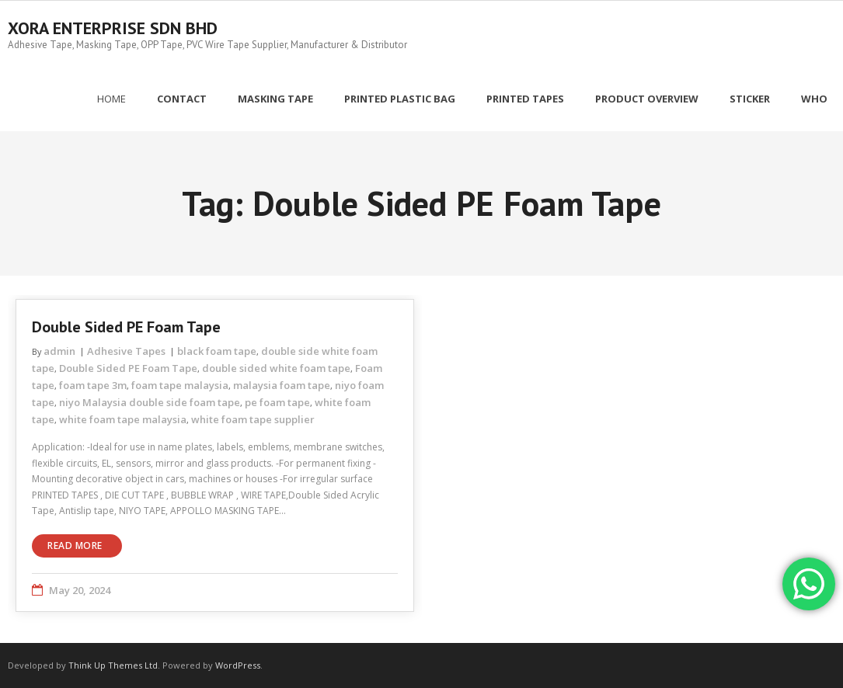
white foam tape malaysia (122, 419)
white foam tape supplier (253, 419)
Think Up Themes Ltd (113, 665)
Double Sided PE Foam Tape (126, 327)
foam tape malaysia (179, 385)
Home (111, 99)
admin (59, 351)
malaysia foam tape (281, 385)
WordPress (237, 665)
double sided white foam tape (276, 368)
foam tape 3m (93, 385)
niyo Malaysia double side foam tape (149, 402)
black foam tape (216, 351)
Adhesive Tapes (126, 351)
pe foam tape (277, 402)
